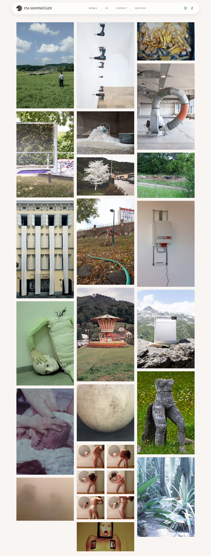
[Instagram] (185, 8)
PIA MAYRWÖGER (38, 8)
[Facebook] (192, 8)
